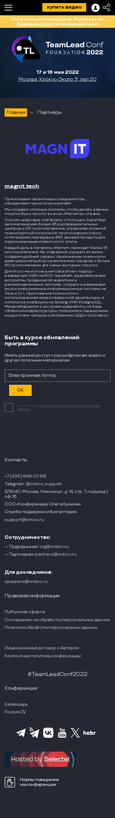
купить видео (64, 7)
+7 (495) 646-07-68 (25, 476)
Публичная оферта (25, 612)
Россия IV (15, 712)
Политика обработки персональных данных (51, 627)
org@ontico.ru (54, 546)
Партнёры (49, 112)
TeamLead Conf (36, 24)
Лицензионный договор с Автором (42, 648)
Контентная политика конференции (43, 656)
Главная (15, 112)
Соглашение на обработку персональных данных (57, 619)
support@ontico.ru (24, 519)
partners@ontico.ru (55, 554)
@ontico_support (44, 484)
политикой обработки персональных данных (59, 407)
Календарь (16, 704)
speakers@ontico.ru (26, 581)
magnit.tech (22, 186)
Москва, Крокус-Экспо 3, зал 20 (57, 79)
